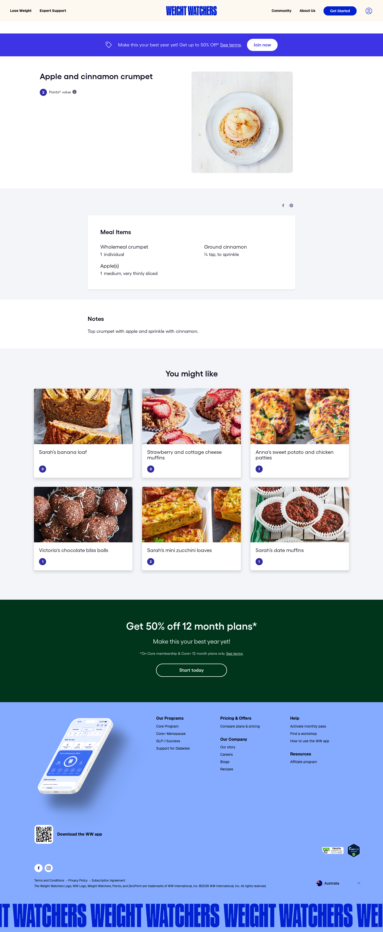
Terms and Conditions (49, 880)
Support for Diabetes (173, 748)
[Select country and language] (338, 883)
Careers (226, 754)
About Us (307, 10)
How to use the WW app (309, 741)
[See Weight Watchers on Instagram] (49, 868)
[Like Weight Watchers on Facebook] (38, 868)
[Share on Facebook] (283, 205)
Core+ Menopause (171, 733)
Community (281, 10)
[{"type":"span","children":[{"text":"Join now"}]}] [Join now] (191, 44)
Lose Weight (21, 10)
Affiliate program (303, 762)
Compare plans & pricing (240, 726)
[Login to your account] (369, 11)
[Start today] (191, 670)
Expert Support (53, 10)
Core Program (167, 726)
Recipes (226, 769)
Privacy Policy (78, 880)
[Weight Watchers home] (191, 10)
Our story (227, 747)
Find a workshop (303, 733)
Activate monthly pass (308, 726)
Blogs (224, 762)
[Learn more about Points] (74, 91)
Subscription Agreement (108, 880)
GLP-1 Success (168, 741)
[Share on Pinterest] (291, 205)
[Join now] (262, 45)
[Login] (340, 10)
